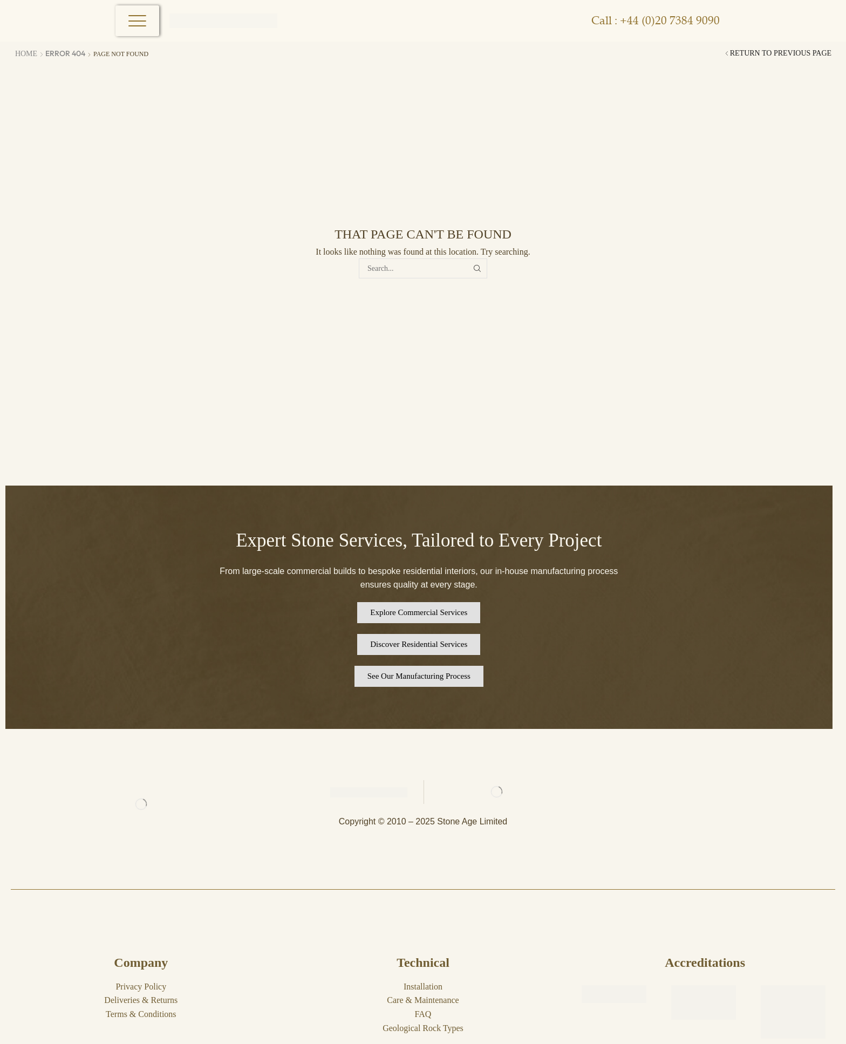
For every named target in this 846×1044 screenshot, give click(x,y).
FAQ (423, 1014)
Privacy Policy (140, 986)
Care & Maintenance (423, 1000)
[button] (418, 612)
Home (26, 54)
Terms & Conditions (141, 1014)
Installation (423, 986)
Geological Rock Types (423, 1028)
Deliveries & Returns (141, 1000)
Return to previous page (780, 53)
